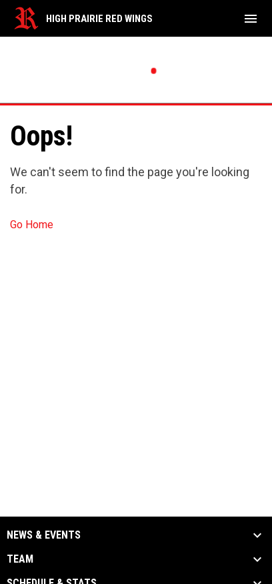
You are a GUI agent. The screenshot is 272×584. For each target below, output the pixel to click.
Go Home (31, 224)
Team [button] (20, 559)
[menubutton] (251, 19)
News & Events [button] (44, 535)
